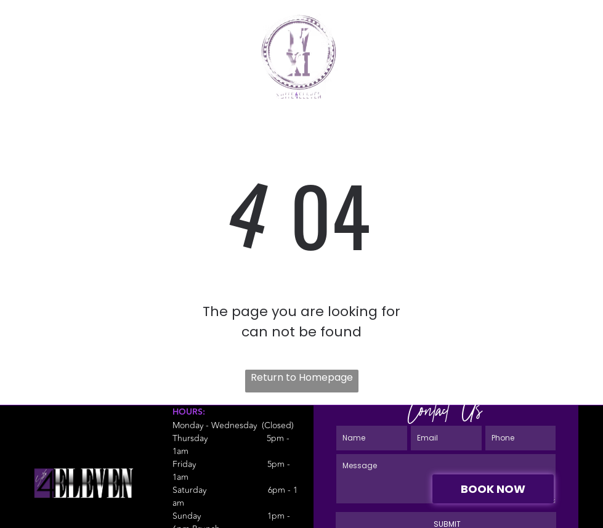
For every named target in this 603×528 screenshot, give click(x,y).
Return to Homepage (302, 377)
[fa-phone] (32, 46)
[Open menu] (571, 40)
